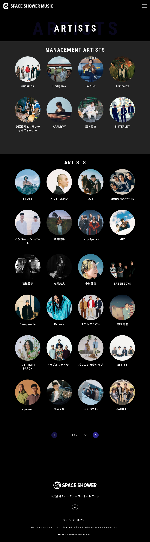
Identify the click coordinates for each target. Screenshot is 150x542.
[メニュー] (144, 6)
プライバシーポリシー (75, 519)
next (96, 435)
